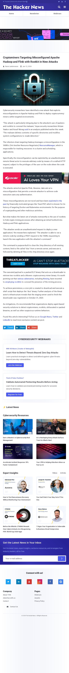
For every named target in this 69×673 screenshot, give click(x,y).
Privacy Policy (39, 601)
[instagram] (39, 582)
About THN (7, 595)
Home (11, 14)
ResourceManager (47, 145)
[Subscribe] (61, 558)
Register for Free (15, 395)
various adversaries (26, 279)
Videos (54, 473)
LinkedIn (6, 320)
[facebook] (50, 582)
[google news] (61, 581)
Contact (6, 601)
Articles (63, 473)
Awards (37, 598)
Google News (46, 317)
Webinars (57, 14)
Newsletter (34, 14)
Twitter (55, 317)
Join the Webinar (15, 365)
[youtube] (29, 582)
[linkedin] (18, 582)
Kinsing (46, 279)
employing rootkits (13, 282)
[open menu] (65, 6)
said (26, 129)
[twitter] (8, 582)
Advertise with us (9, 598)
